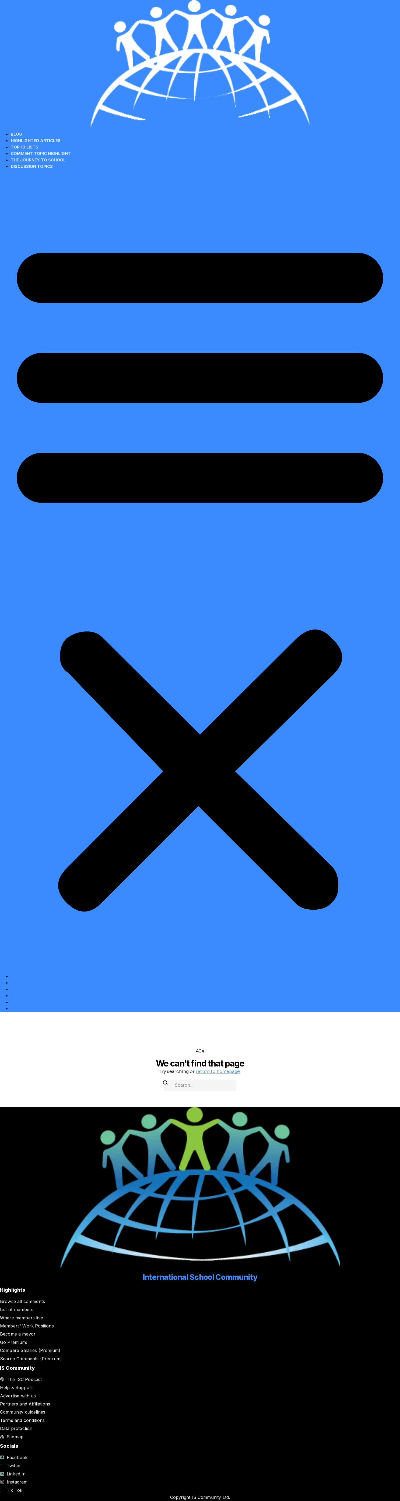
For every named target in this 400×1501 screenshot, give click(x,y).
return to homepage (218, 1071)
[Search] (165, 1083)
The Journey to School (38, 160)
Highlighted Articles (36, 140)
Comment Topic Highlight (41, 153)
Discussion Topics (32, 166)
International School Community (200, 1277)
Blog (16, 134)
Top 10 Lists (24, 147)
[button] (200, 571)
